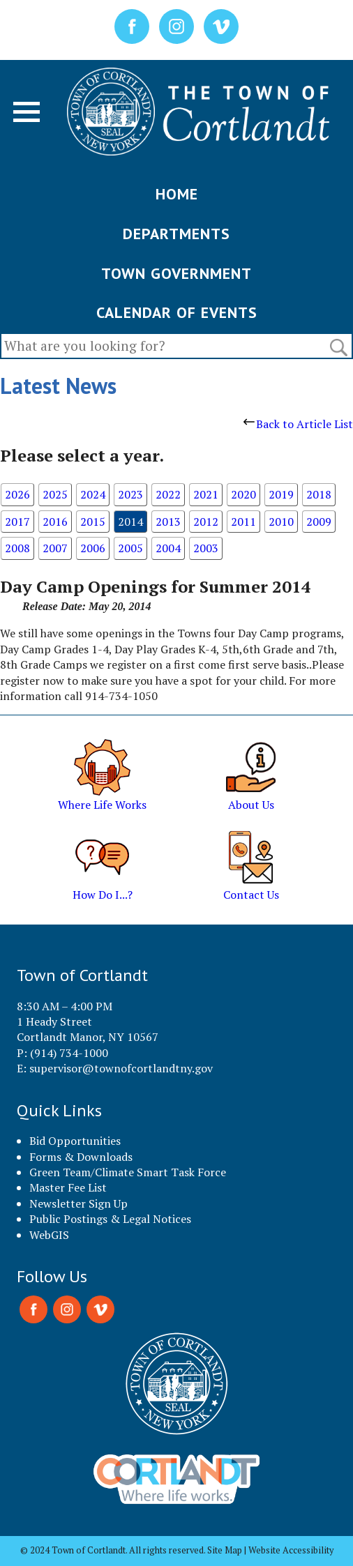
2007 (55, 548)
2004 (168, 548)
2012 (205, 521)
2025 (55, 494)
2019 (281, 494)
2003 (205, 548)
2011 (243, 521)
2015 (92, 521)
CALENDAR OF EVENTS (176, 312)
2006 (92, 548)
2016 (55, 521)
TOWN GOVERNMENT (176, 273)
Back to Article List (298, 424)
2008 (17, 548)
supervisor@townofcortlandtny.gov (121, 1068)
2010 (281, 521)
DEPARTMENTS (176, 233)
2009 (318, 521)
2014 (130, 521)
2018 (318, 494)
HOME (177, 194)
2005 (130, 548)
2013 (168, 521)
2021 (205, 494)
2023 (130, 494)
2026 (17, 494)
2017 (17, 521)
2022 (168, 494)
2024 (92, 494)
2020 (243, 494)
